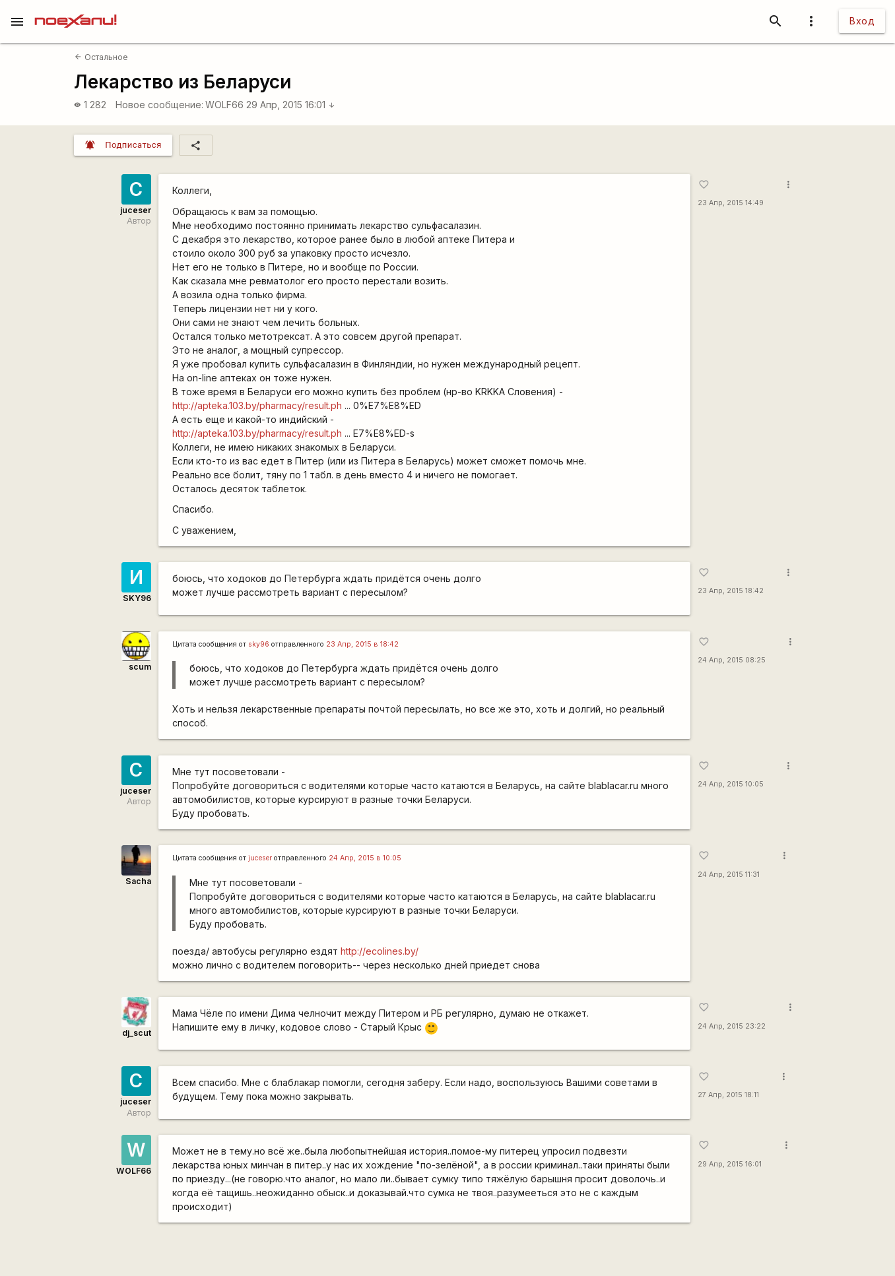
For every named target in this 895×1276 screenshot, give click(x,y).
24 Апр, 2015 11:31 (729, 874)
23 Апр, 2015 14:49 (731, 203)
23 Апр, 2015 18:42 (731, 591)
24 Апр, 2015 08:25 (732, 660)
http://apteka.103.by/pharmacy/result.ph (257, 405)
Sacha (138, 881)
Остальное (101, 57)
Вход (862, 20)
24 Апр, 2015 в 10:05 (365, 858)
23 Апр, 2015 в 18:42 (362, 644)
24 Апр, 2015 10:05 (731, 784)
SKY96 (137, 598)
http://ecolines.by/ (379, 951)
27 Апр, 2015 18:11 (728, 1095)
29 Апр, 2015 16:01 (290, 104)
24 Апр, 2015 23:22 (732, 1026)
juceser (135, 210)
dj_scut (136, 1033)
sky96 (258, 644)
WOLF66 (224, 104)
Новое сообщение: (159, 104)
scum (140, 667)
